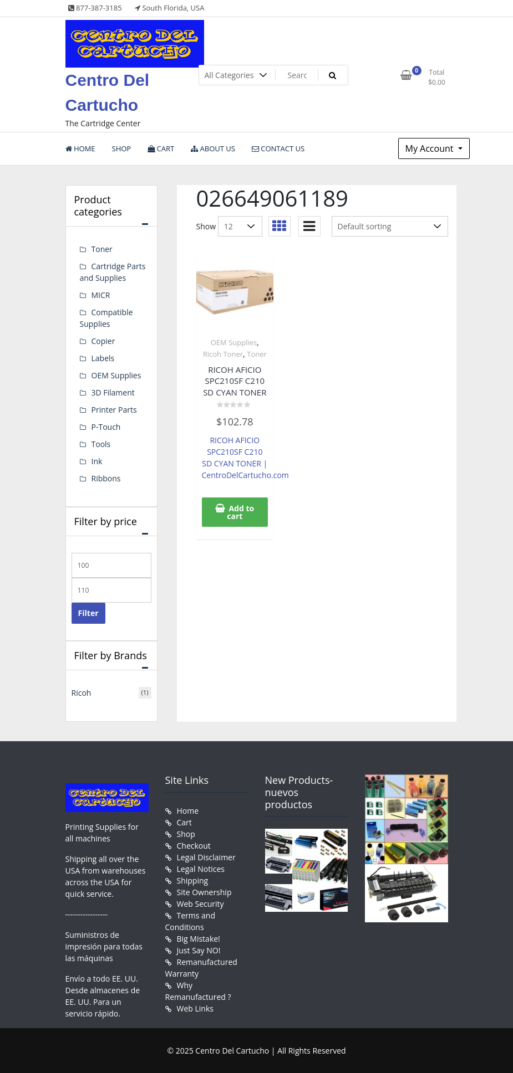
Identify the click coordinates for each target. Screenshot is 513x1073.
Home (188, 810)
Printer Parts (114, 409)
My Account (430, 148)
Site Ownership (204, 892)
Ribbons (106, 478)
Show (206, 226)
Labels (103, 358)
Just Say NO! (199, 950)
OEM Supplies (234, 342)
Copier (103, 341)
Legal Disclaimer (206, 857)
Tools (101, 444)
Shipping (193, 880)
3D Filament (113, 392)
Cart (184, 822)
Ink (97, 461)
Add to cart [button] (240, 512)
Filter (88, 613)
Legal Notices (201, 869)
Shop (186, 834)
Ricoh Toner (223, 354)
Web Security (200, 904)
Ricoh (82, 692)
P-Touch (106, 427)
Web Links (195, 1008)
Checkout (194, 845)
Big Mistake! (198, 938)
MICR (101, 295)
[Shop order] (390, 226)
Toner (257, 354)
